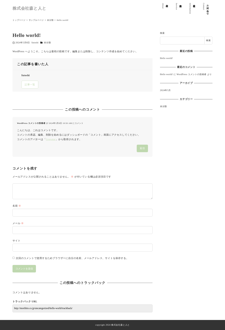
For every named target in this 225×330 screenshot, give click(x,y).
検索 (162, 33)
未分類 (47, 42)
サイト (16, 240)
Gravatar (51, 139)
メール (18, 223)
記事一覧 (30, 84)
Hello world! (166, 58)
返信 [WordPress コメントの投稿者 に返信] (142, 148)
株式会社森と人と (29, 8)
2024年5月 (165, 90)
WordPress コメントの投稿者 (31, 123)
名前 (16, 205)
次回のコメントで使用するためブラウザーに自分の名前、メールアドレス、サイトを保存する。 (72, 258)
